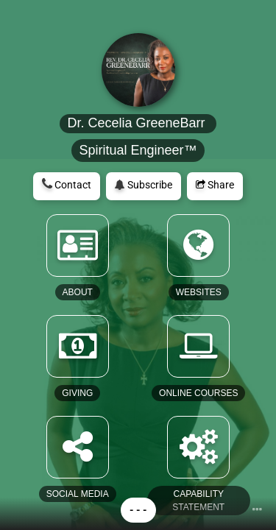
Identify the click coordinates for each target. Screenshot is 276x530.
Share (215, 185)
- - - (138, 510)
